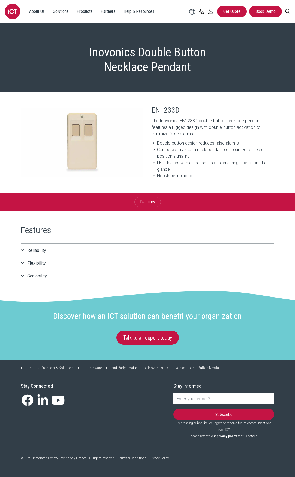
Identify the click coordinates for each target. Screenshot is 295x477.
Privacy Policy (159, 458)
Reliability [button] (36, 250)
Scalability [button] (37, 276)
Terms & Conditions (132, 458)
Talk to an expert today (148, 337)
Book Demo (265, 11)
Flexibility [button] (36, 263)
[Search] (288, 11)
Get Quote (231, 11)
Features (147, 201)
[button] (82, 142)
